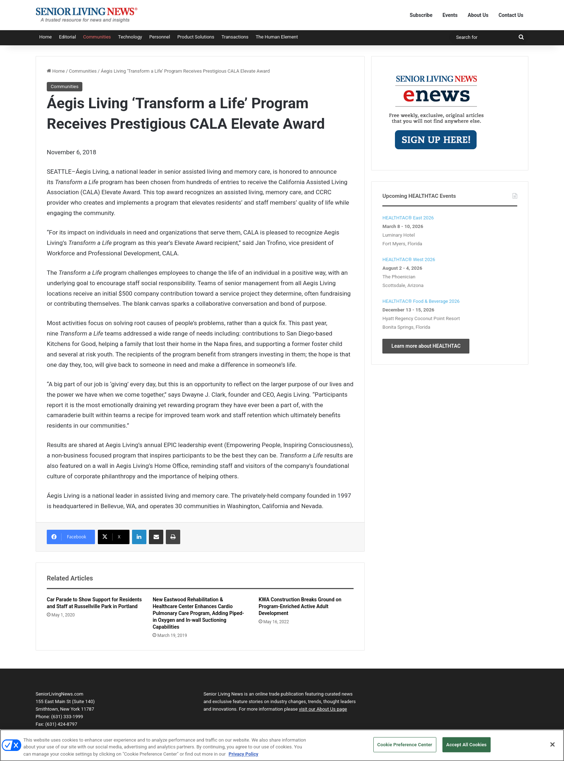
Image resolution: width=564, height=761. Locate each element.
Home (45, 37)
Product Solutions (195, 37)
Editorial (67, 37)
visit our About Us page (323, 709)
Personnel (159, 37)
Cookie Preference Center (404, 748)
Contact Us (511, 15)
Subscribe (421, 15)
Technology (130, 37)
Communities (97, 37)
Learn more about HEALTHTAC (425, 346)
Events (450, 15)
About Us (478, 15)
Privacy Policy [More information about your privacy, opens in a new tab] (243, 757)
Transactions (235, 37)
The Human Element (277, 37)
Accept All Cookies (466, 748)
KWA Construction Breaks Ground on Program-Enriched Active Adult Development (300, 606)
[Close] (552, 748)
